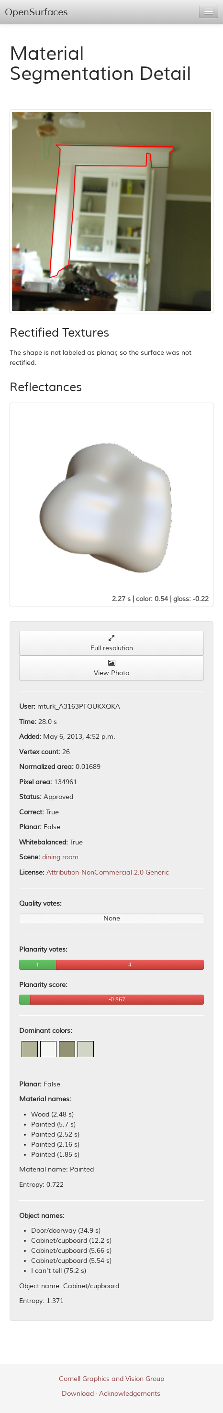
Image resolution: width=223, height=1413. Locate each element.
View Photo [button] (111, 668)
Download (78, 1394)
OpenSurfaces (36, 12)
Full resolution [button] (111, 643)
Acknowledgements (129, 1394)
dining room (60, 857)
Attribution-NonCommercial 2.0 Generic (107, 872)
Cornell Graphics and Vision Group (111, 1379)
